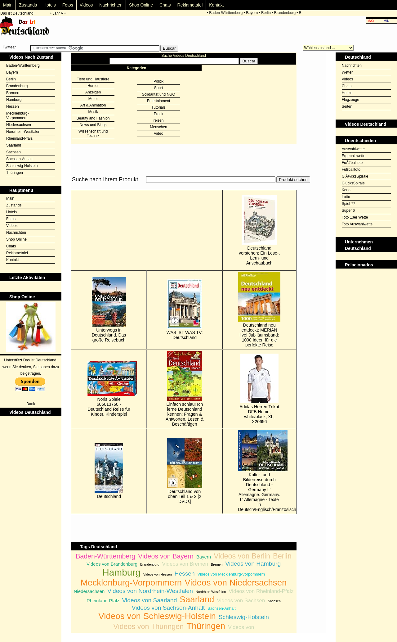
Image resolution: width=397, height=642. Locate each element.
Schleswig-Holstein (22, 166)
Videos (86, 4)
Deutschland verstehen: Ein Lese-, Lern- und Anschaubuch (259, 230)
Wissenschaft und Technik (93, 133)
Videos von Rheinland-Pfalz (261, 591)
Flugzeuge (350, 99)
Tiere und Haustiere (93, 79)
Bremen (12, 93)
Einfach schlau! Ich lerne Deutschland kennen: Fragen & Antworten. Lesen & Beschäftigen (184, 389)
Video (158, 133)
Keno (346, 190)
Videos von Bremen (185, 564)
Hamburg (13, 99)
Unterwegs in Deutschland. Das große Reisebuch (109, 309)
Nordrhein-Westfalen (23, 131)
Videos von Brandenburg (112, 564)
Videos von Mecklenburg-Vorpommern (231, 574)
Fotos (67, 4)
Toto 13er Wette (355, 217)
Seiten (347, 106)
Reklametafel (190, 4)
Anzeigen (93, 92)
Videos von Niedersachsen (236, 582)
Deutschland (109, 471)
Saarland (13, 145)
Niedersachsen (18, 125)
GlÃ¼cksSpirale (355, 176)
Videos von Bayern (166, 556)
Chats (165, 4)
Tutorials (158, 107)
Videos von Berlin (242, 556)
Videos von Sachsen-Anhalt (168, 607)
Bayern (254, 13)
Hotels (49, 4)
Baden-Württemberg (228, 13)
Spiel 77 (348, 203)
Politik (158, 81)
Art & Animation (93, 105)
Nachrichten (111, 4)
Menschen (158, 127)
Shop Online (141, 4)
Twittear (9, 47)
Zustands (28, 4)
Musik (93, 112)
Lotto (346, 197)
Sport (158, 88)
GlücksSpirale (353, 183)
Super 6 (348, 210)
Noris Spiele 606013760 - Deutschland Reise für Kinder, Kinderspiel (108, 389)
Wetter (347, 72)
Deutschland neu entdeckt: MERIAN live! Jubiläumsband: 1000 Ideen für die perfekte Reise (259, 309)
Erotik (158, 114)
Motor (93, 99)
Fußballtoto (351, 169)
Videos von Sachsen (241, 601)
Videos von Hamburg (253, 563)
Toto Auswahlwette (357, 224)
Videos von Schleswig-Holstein (157, 616)
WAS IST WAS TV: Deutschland (185, 309)
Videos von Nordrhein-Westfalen (150, 591)
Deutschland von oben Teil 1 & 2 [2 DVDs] (184, 471)
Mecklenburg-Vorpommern (17, 115)
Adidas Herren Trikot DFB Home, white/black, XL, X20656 (259, 389)
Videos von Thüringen (148, 626)
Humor (93, 86)
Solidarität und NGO (158, 94)
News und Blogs (93, 125)
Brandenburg (286, 13)
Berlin (268, 13)
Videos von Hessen (157, 574)
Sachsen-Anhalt (19, 159)
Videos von (241, 627)
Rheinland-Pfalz (19, 138)
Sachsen (13, 152)
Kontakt (216, 4)
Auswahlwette (353, 149)
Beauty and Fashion (93, 118)
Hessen (12, 106)
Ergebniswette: (354, 156)
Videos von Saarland (149, 600)
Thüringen (14, 172)
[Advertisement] (184, 186)
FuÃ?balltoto (352, 162)
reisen (159, 120)
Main (7, 4)
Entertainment (158, 101)
